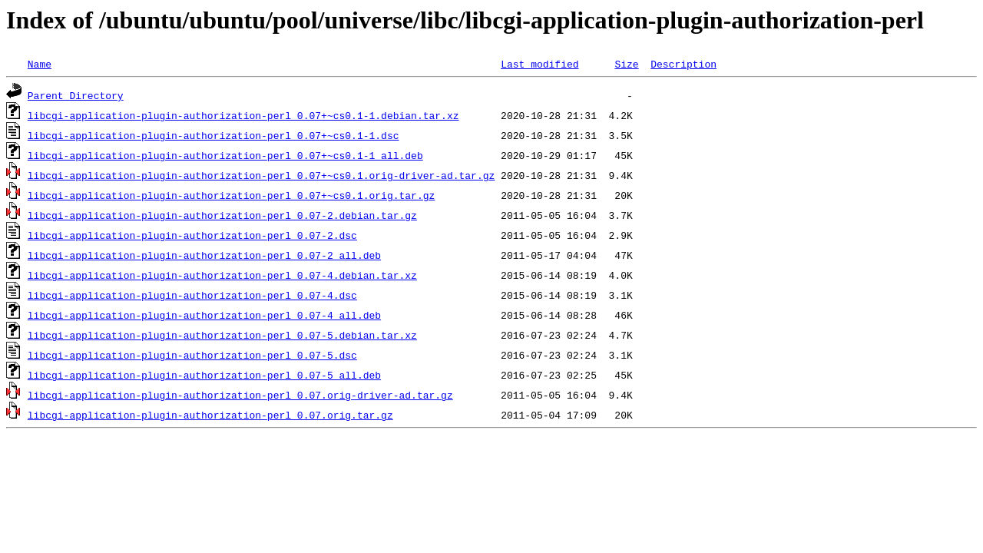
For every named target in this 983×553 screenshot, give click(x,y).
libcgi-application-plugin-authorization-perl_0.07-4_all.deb (204, 315)
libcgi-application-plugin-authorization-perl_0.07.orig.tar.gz (210, 415)
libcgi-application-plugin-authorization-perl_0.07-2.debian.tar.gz (222, 215)
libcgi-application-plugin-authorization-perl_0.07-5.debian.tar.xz (222, 335)
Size (626, 64)
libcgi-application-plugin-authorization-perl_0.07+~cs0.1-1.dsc (213, 135)
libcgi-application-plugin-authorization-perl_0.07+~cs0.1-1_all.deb (225, 155)
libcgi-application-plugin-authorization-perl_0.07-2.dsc (192, 235)
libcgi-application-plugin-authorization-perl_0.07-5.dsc (192, 355)
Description (683, 64)
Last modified (539, 64)
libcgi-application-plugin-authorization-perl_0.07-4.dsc (192, 295)
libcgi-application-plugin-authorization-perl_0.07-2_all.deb (204, 255)
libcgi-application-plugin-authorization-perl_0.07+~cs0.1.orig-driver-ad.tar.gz (261, 175)
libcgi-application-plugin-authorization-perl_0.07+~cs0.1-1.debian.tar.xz (243, 115)
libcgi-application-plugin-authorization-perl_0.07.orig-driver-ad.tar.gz (240, 395)
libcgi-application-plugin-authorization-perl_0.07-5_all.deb (204, 375)
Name (39, 64)
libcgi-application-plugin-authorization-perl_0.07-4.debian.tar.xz (222, 275)
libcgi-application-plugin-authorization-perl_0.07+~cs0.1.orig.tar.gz (231, 195)
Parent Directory (76, 95)
